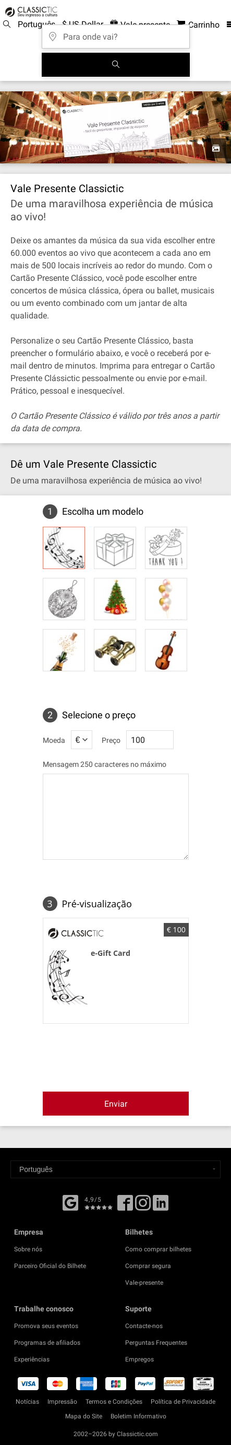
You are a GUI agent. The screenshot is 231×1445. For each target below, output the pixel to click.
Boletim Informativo (138, 1416)
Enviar (115, 1104)
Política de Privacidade (183, 1401)
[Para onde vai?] (115, 33)
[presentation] (126, 1056)
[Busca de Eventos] (116, 65)
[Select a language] (115, 1169)
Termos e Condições (114, 1401)
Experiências (32, 1359)
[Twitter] (143, 1206)
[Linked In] (160, 1206)
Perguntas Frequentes (156, 1342)
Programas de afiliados (47, 1342)
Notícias (27, 1401)
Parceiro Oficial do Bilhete (50, 1266)
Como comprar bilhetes (158, 1249)
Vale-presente (144, 1282)
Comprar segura (148, 1266)
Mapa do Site (83, 1416)
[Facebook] (70, 1202)
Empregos (139, 1359)
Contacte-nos (144, 1326)
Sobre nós (28, 1249)
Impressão (62, 1401)
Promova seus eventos (46, 1326)
